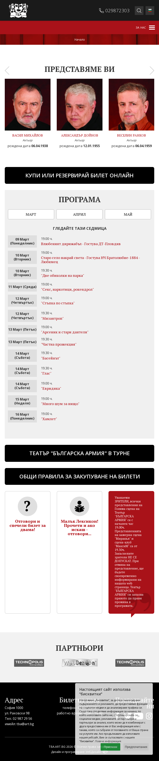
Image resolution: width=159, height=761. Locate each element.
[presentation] (7, 70)
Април (79, 214)
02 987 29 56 (22, 718)
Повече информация (108, 741)
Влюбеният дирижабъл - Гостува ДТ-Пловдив (81, 243)
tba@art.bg (25, 724)
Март (31, 214)
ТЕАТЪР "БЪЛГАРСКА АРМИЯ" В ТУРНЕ (79, 453)
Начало (79, 39)
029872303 (117, 10)
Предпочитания (136, 747)
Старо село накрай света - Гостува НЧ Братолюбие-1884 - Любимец (90, 259)
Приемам (110, 747)
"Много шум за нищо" (60, 403)
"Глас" (46, 373)
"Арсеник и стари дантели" (65, 331)
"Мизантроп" (52, 318)
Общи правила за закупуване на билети (79, 476)
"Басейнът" (50, 358)
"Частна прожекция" (59, 344)
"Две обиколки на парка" (62, 275)
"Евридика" (51, 388)
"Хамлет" (49, 418)
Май (128, 214)
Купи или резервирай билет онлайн (79, 175)
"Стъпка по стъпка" (58, 302)
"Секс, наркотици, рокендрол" (67, 289)
